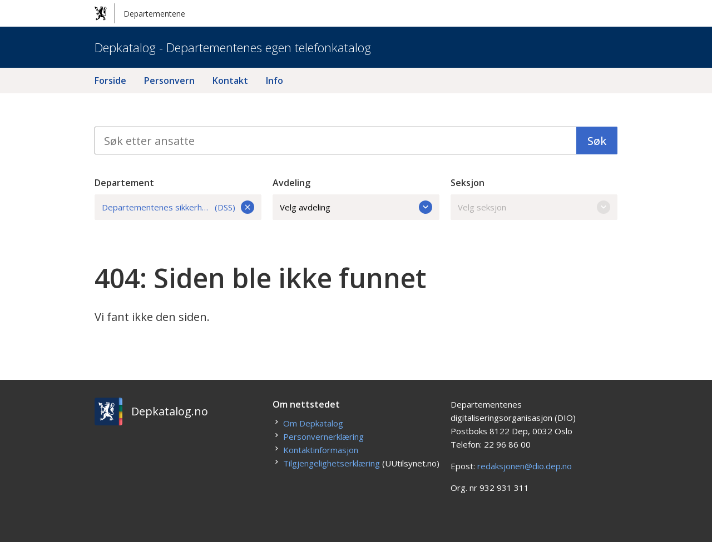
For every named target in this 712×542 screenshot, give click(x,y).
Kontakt (230, 80)
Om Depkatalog (313, 423)
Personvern (169, 80)
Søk (596, 140)
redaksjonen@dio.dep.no (524, 465)
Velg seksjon (534, 207)
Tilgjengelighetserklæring (331, 463)
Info (274, 80)
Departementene (140, 13)
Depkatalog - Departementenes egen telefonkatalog (233, 47)
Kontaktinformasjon (320, 449)
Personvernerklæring (323, 436)
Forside (110, 80)
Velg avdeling (356, 207)
